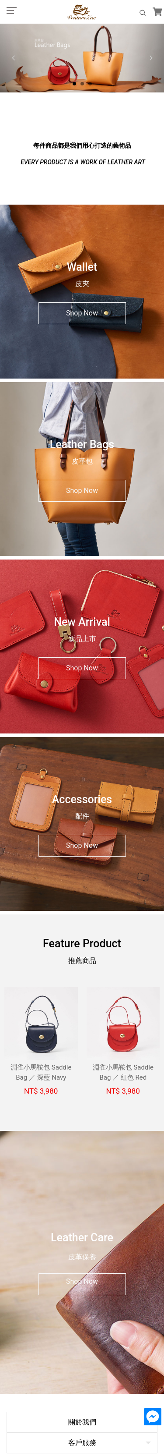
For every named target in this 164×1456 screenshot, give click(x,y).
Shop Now (82, 313)
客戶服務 (82, 1269)
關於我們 (82, 1248)
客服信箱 (82, 1312)
